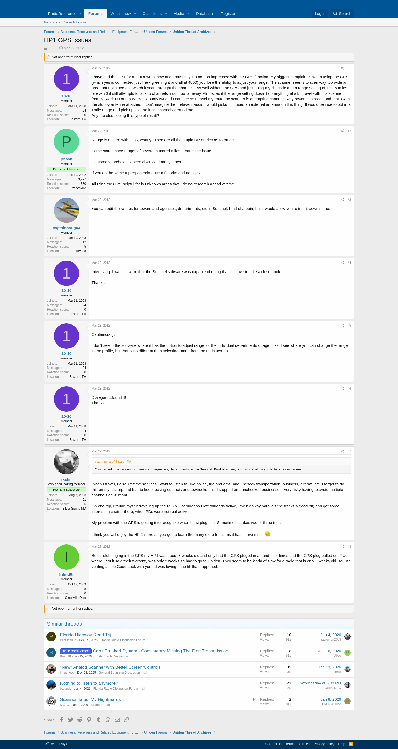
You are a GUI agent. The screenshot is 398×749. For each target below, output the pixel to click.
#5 (349, 325)
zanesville (79, 188)
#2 (349, 131)
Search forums (75, 22)
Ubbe (337, 655)
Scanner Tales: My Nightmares (90, 699)
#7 (349, 451)
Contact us (273, 744)
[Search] (342, 13)
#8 (349, 546)
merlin (337, 672)
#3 (349, 200)
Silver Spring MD (74, 508)
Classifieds (152, 13)
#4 (349, 263)
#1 (349, 68)
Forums (95, 13)
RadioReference (62, 13)
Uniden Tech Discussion (111, 656)
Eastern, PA (77, 119)
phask (66, 159)
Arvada (81, 251)
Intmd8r (66, 574)
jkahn (66, 479)
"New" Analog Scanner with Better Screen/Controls (110, 667)
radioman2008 (331, 639)
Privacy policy (323, 744)
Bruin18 (65, 656)
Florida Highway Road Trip (86, 634)
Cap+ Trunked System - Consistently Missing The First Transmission (160, 650)
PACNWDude (331, 704)
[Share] (342, 68)
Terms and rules (297, 744)
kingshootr (67, 672)
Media (178, 13)
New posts (52, 22)
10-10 (52, 48)
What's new (121, 13)
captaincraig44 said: (110, 461)
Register (228, 13)
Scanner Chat (100, 705)
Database (204, 13)
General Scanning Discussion (119, 672)
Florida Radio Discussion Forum (122, 640)
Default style (56, 744)
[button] (80, 13)
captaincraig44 (66, 228)
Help (341, 744)
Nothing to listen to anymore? (89, 683)
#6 (349, 388)
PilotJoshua (68, 640)
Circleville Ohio (75, 598)
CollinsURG (333, 688)
